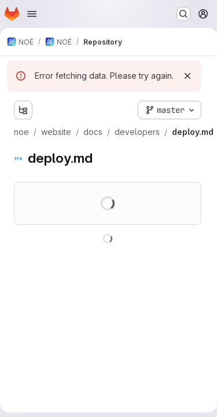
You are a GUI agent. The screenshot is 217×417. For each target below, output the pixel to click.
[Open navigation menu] (32, 14)
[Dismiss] (187, 76)
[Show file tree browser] (23, 110)
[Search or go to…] (183, 14)
